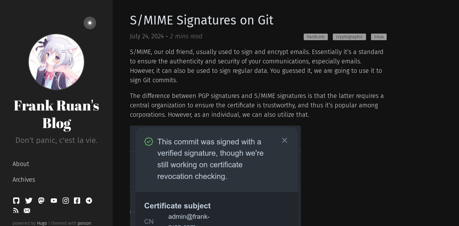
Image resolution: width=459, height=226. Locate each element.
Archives (24, 179)
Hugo (42, 223)
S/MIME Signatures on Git (201, 20)
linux (379, 37)
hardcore (316, 37)
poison (84, 223)
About (21, 164)
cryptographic (349, 37)
